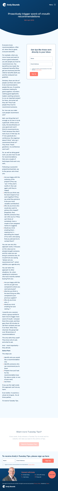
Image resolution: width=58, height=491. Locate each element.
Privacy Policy (38, 70)
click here (5, 403)
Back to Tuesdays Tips (29, 447)
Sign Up (34, 74)
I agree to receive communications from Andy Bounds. (42, 69)
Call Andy (25, 477)
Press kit (38, 477)
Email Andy (25, 475)
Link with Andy (40, 475)
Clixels (47, 483)
